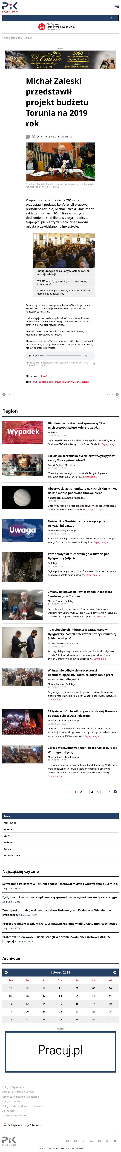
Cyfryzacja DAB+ (11, 1101)
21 (44, 1011)
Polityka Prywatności (13, 1087)
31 (44, 988)
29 (10, 988)
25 (110, 1011)
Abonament (8, 1110)
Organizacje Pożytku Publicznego (20, 1096)
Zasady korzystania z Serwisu (18, 1091)
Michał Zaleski (81, 381)
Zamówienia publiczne (14, 1115)
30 (27, 988)
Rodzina (8, 842)
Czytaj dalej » (108, 444)
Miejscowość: (33, 376)
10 (93, 996)
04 (110, 988)
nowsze (112, 394)
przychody (60, 381)
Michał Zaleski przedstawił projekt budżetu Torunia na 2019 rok (57, 102)
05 (10, 996)
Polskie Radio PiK (12, 37)
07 (44, 996)
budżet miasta (46, 381)
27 (27, 1019)
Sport (7, 835)
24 (93, 1011)
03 (93, 988)
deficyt (69, 381)
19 (10, 1011)
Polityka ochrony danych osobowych (22, 1106)
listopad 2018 (60, 972)
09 (77, 996)
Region (28, 37)
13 (27, 1003)
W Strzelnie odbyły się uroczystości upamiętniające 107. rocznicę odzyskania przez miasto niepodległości (80, 675)
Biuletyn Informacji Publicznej (21, 1125)
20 (27, 1011)
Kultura (8, 829)
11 (110, 996)
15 (60, 1003)
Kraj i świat (10, 822)
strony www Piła (76, 1148)
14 (44, 1003)
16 (77, 1003)
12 (10, 1003)
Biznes (7, 848)
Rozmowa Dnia (12, 855)
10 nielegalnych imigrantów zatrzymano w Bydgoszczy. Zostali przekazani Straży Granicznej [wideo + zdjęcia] (82, 634)
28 (44, 1019)
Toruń (44, 376)
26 (10, 1019)
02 (77, 988)
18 (110, 1003)
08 (60, 996)
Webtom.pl (64, 1148)
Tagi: (29, 381)
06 (27, 996)
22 (60, 1011)
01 (60, 988)
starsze (8, 394)
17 (93, 1003)
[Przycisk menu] (117, 6)
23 (77, 1011)
